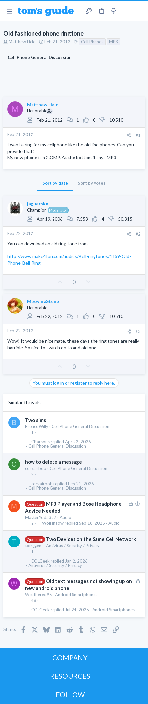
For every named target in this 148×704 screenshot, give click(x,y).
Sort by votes (92, 183)
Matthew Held (22, 41)
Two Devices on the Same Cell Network (91, 539)
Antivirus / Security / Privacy (73, 545)
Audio (65, 517)
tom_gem (34, 545)
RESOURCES (70, 676)
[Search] (139, 11)
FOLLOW (70, 695)
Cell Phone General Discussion (80, 426)
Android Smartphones (76, 594)
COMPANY (70, 657)
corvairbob (35, 468)
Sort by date (55, 183)
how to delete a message (53, 462)
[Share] (128, 135)
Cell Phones (92, 41)
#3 (138, 331)
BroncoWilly (36, 426)
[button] (9, 11)
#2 (138, 234)
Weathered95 (38, 594)
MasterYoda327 (40, 517)
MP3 (113, 41)
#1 (138, 135)
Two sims (35, 420)
